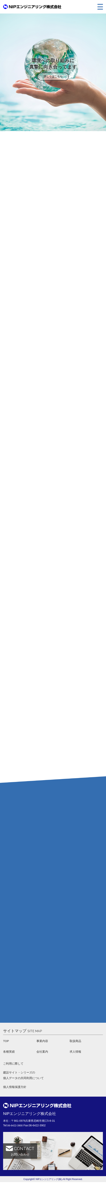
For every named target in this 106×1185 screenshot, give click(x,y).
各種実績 (9, 1052)
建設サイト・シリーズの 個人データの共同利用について (25, 1077)
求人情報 (76, 1052)
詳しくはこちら (53, 76)
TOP (6, 1041)
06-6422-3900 (15, 1128)
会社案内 (42, 1052)
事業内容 (42, 1041)
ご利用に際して (14, 1065)
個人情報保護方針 (15, 1089)
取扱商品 (76, 1041)
